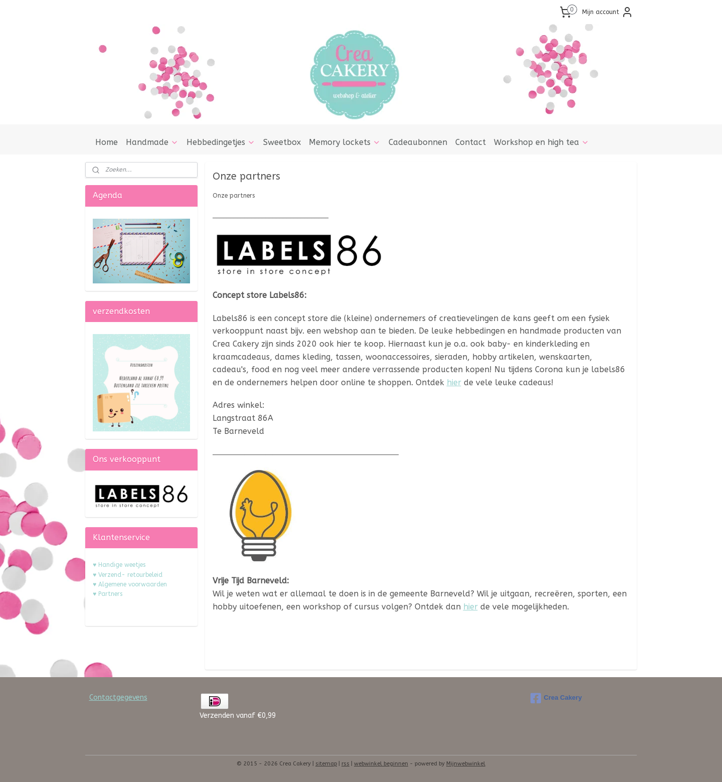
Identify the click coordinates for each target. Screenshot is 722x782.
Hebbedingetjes (221, 142)
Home (106, 142)
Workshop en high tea (541, 142)
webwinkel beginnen (381, 763)
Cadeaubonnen (418, 142)
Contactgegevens (118, 697)
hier (454, 382)
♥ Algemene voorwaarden (130, 584)
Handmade (152, 142)
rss (345, 763)
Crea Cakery (556, 698)
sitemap (326, 763)
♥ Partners (107, 593)
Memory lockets (345, 142)
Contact (470, 142)
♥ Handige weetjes (119, 564)
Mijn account (607, 12)
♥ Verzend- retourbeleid (127, 574)
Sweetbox (282, 142)
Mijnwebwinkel (465, 763)
